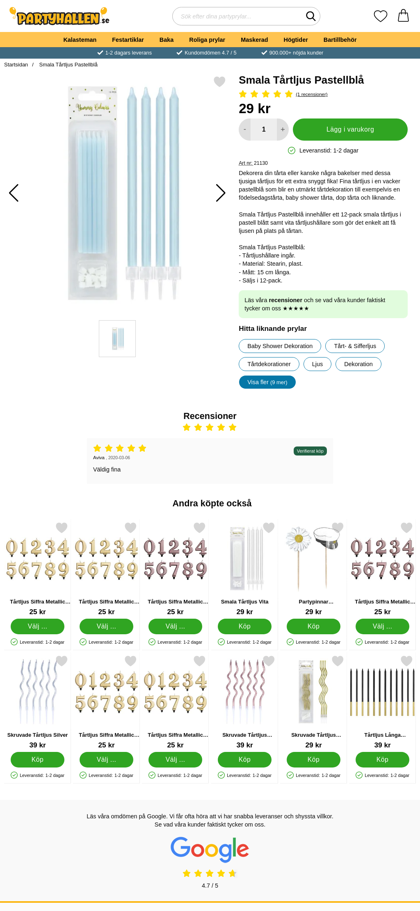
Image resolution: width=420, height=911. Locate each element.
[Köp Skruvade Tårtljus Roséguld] (245, 760)
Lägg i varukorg (350, 129)
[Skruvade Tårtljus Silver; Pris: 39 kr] (37, 702)
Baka (166, 39)
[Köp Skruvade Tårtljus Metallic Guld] (313, 760)
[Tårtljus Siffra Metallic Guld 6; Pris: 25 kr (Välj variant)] (106, 569)
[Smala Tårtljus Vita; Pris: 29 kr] (244, 569)
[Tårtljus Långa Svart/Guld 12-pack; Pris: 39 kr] (382, 702)
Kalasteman (79, 39)
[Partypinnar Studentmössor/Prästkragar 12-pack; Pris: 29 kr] (313, 569)
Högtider (296, 39)
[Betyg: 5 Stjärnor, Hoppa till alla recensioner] (323, 94)
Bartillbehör (340, 39)
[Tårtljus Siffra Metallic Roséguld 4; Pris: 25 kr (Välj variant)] (382, 569)
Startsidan (16, 64)
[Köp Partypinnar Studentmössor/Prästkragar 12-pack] (313, 626)
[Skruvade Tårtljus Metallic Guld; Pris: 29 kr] (313, 702)
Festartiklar (128, 39)
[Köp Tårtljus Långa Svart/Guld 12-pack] (382, 760)
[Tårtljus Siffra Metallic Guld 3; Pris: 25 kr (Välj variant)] (106, 702)
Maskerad (254, 39)
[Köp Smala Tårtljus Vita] (245, 626)
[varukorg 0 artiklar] (403, 16)
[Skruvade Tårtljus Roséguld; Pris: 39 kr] (244, 702)
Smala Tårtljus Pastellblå (68, 64)
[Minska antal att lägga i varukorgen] (245, 129)
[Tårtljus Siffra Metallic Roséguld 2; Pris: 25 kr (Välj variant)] (175, 569)
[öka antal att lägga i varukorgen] (283, 129)
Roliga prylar (207, 39)
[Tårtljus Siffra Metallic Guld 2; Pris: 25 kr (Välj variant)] (37, 569)
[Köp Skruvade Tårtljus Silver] (37, 760)
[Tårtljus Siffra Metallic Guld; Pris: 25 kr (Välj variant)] (175, 702)
